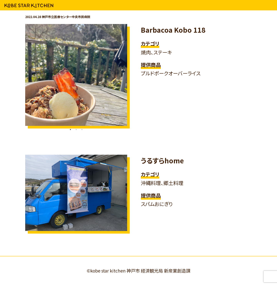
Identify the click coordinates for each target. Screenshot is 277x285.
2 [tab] (76, 129)
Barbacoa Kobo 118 (173, 30)
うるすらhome (162, 160)
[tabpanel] (76, 75)
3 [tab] (82, 129)
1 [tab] (70, 129)
